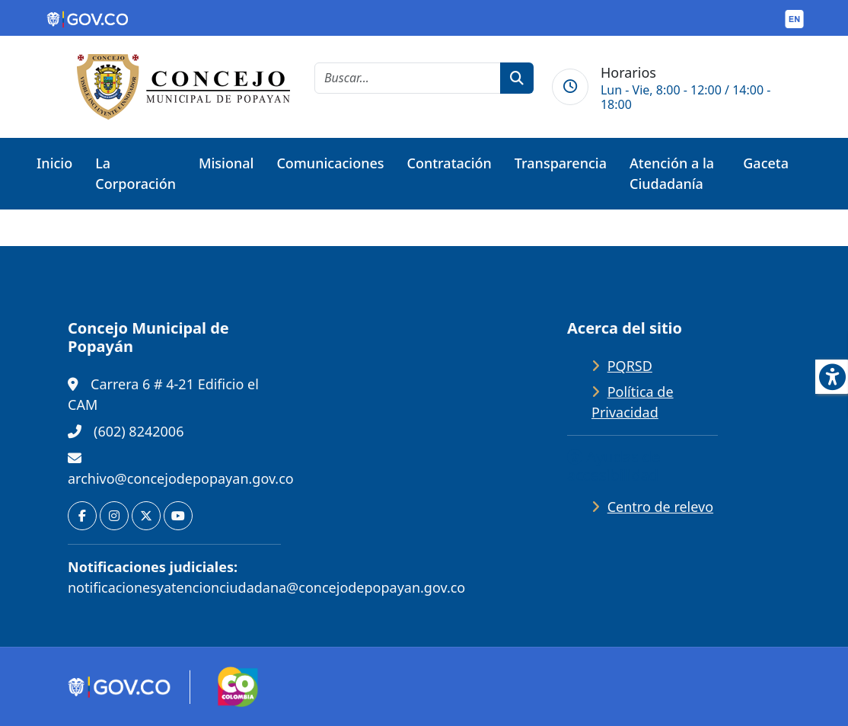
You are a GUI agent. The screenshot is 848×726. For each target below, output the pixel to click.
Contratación (449, 163)
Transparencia (561, 163)
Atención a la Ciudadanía (672, 173)
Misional (226, 163)
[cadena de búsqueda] (407, 78)
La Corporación (135, 173)
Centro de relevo (660, 506)
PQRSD (629, 366)
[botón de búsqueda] (517, 78)
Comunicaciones (330, 163)
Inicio (54, 163)
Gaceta (766, 163)
